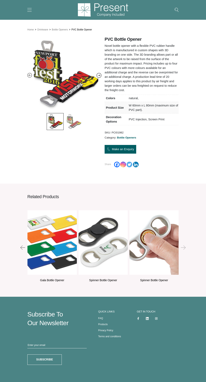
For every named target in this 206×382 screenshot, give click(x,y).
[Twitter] (129, 163)
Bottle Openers (60, 28)
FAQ (100, 317)
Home (30, 28)
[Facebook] (117, 163)
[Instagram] (123, 163)
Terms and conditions (109, 335)
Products (103, 323)
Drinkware (42, 28)
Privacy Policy (105, 329)
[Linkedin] (136, 163)
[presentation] (22, 246)
